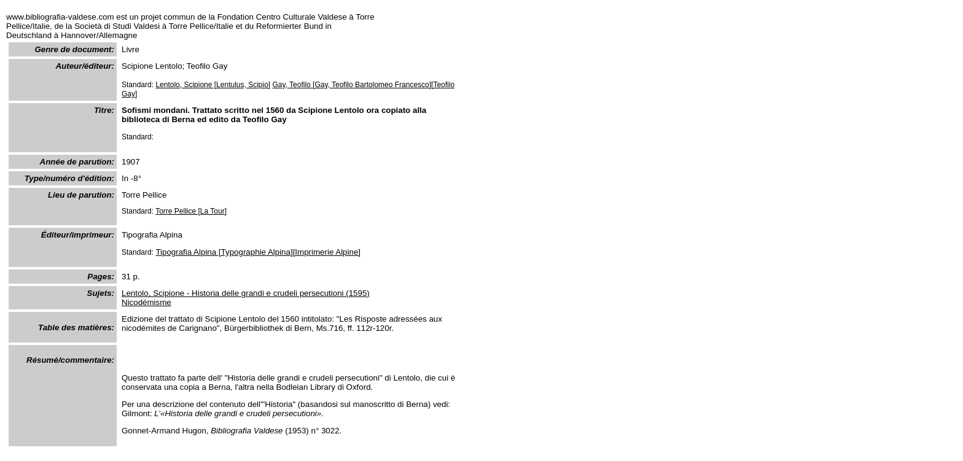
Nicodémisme (146, 302)
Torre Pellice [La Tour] (191, 211)
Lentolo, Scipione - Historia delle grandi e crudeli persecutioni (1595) (246, 293)
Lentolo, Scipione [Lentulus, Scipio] (212, 84)
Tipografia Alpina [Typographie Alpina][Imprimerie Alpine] (258, 252)
